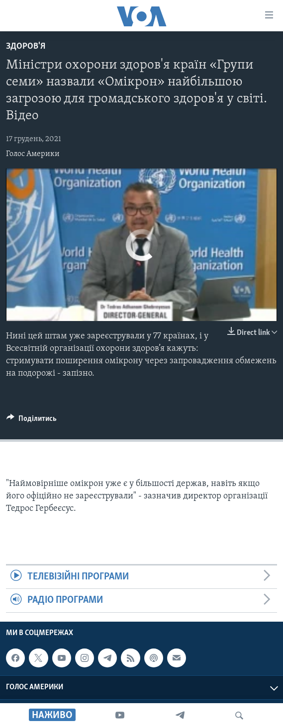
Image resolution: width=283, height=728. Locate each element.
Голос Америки (33, 154)
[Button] (31, 420)
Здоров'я (25, 46)
